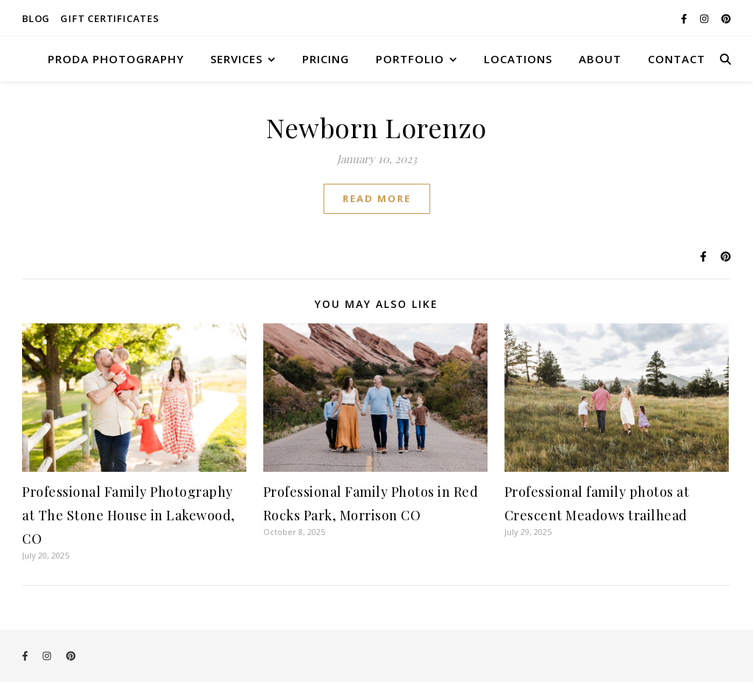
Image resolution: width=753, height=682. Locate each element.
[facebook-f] (685, 18)
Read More (377, 198)
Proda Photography (116, 58)
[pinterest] (726, 18)
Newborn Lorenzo (376, 127)
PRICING (325, 58)
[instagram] (705, 18)
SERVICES (236, 58)
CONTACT (676, 58)
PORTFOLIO (410, 58)
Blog (36, 18)
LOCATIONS (518, 58)
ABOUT (600, 58)
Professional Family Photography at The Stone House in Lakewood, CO (128, 515)
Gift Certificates (110, 18)
